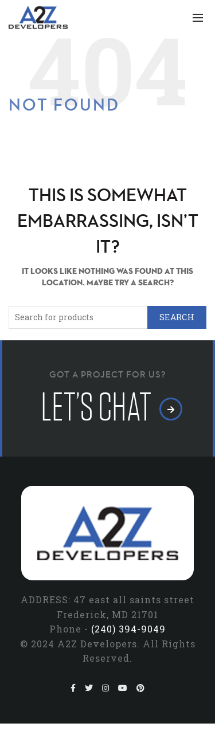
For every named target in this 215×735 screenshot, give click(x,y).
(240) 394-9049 (128, 629)
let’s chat (107, 407)
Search (176, 317)
